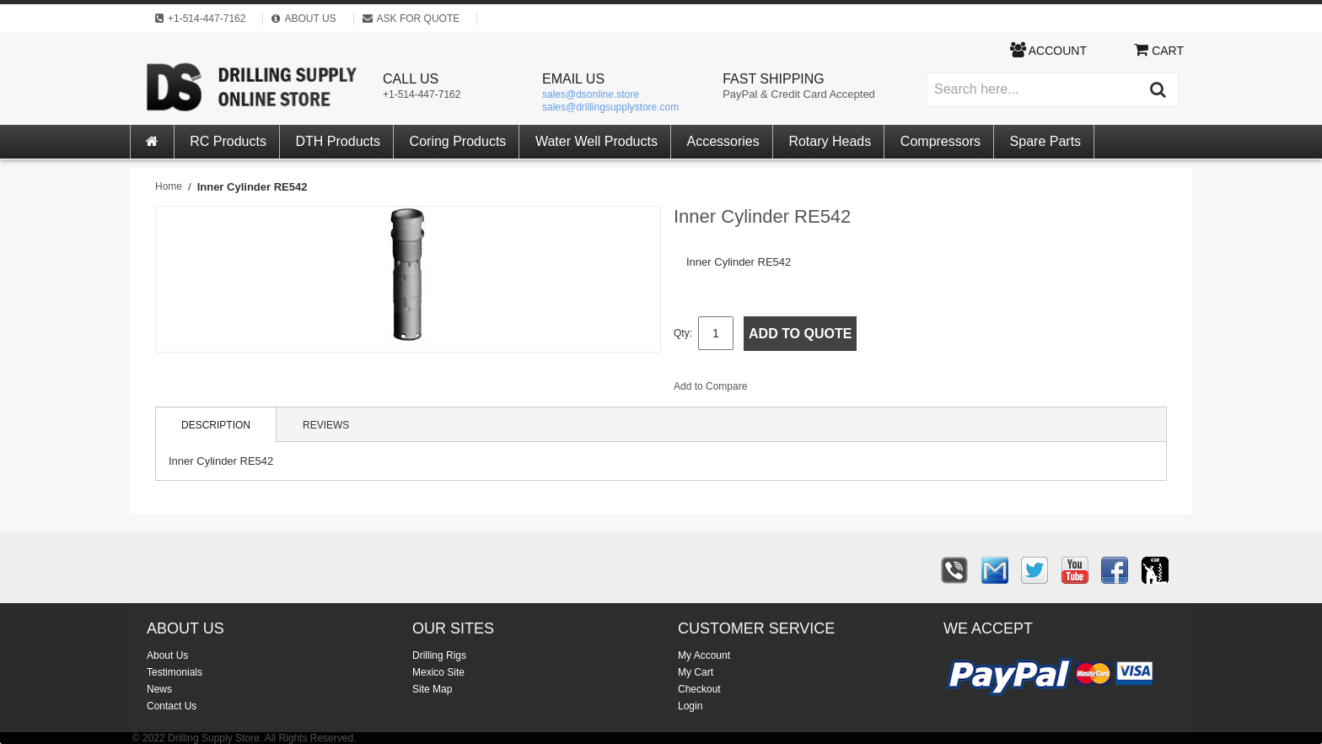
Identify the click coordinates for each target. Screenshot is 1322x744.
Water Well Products (596, 141)
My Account (704, 655)
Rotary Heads (829, 141)
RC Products (228, 141)
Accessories (723, 141)
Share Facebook (816, 390)
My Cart (695, 672)
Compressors (940, 141)
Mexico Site (438, 672)
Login (690, 706)
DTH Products (338, 141)
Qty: (683, 333)
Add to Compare (710, 386)
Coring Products (458, 141)
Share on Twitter (850, 390)
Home (168, 186)
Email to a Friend (782, 390)
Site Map (432, 689)
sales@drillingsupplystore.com (610, 107)
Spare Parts (1045, 141)
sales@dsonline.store (590, 94)
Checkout (699, 689)
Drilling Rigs (439, 655)
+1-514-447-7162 (421, 94)
